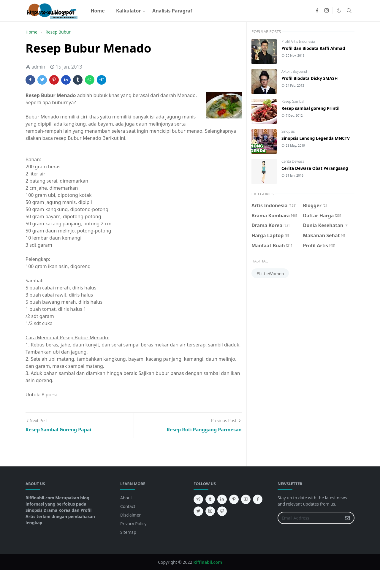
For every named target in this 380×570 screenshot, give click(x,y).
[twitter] (198, 511)
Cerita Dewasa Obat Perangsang (314, 168)
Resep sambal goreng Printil (310, 108)
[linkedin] (222, 499)
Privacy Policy (133, 523)
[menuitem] (97, 10)
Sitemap (128, 532)
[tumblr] (210, 499)
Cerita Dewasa (292, 161)
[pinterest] (234, 499)
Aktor (286, 71)
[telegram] (198, 499)
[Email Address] (309, 517)
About (126, 498)
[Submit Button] (347, 517)
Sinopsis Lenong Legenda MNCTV (315, 138)
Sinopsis (288, 131)
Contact (127, 506)
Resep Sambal (292, 101)
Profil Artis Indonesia (298, 41)
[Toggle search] (349, 10)
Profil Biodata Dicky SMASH (309, 78)
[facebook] (317, 10)
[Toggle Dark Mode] (339, 10)
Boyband (300, 71)
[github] (222, 511)
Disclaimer (130, 515)
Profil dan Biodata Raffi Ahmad (313, 48)
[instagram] (326, 10)
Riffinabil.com (207, 562)
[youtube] (246, 499)
